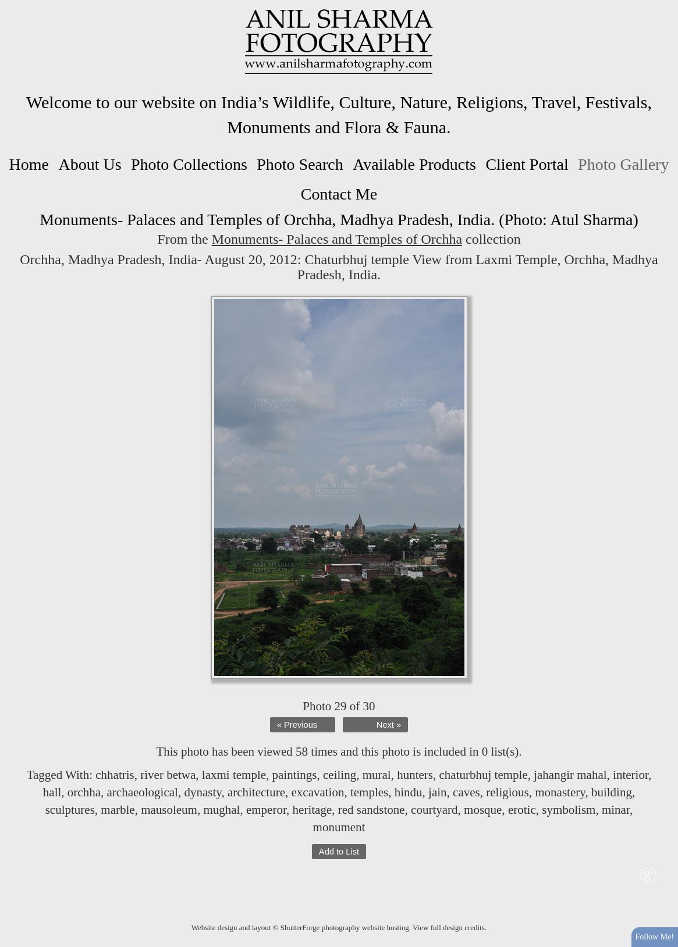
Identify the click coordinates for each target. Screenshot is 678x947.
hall (52, 792)
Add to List (339, 851)
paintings (294, 775)
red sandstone (371, 810)
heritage (312, 810)
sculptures (70, 810)
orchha (84, 792)
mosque (483, 810)
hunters (415, 775)
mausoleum (169, 810)
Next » (389, 724)
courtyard (434, 810)
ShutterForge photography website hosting (345, 927)
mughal (221, 810)
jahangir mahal (570, 775)
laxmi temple (234, 775)
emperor (266, 810)
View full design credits (449, 927)
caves (466, 792)
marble (117, 810)
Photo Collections (189, 164)
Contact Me (339, 194)
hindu (409, 792)
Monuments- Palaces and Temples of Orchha (337, 239)
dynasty (202, 792)
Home (29, 164)
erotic (522, 810)
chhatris (114, 775)
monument (339, 827)
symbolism (568, 810)
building (611, 792)
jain (437, 792)
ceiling (339, 775)
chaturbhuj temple (483, 775)
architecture (256, 792)
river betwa (168, 775)
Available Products (414, 164)
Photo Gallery (623, 164)
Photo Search (300, 164)
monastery (560, 792)
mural (377, 775)
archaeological (142, 792)
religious (507, 792)
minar (616, 810)
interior (630, 775)
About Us (89, 164)
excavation (317, 792)
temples (369, 792)
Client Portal (526, 164)
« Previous (297, 724)
